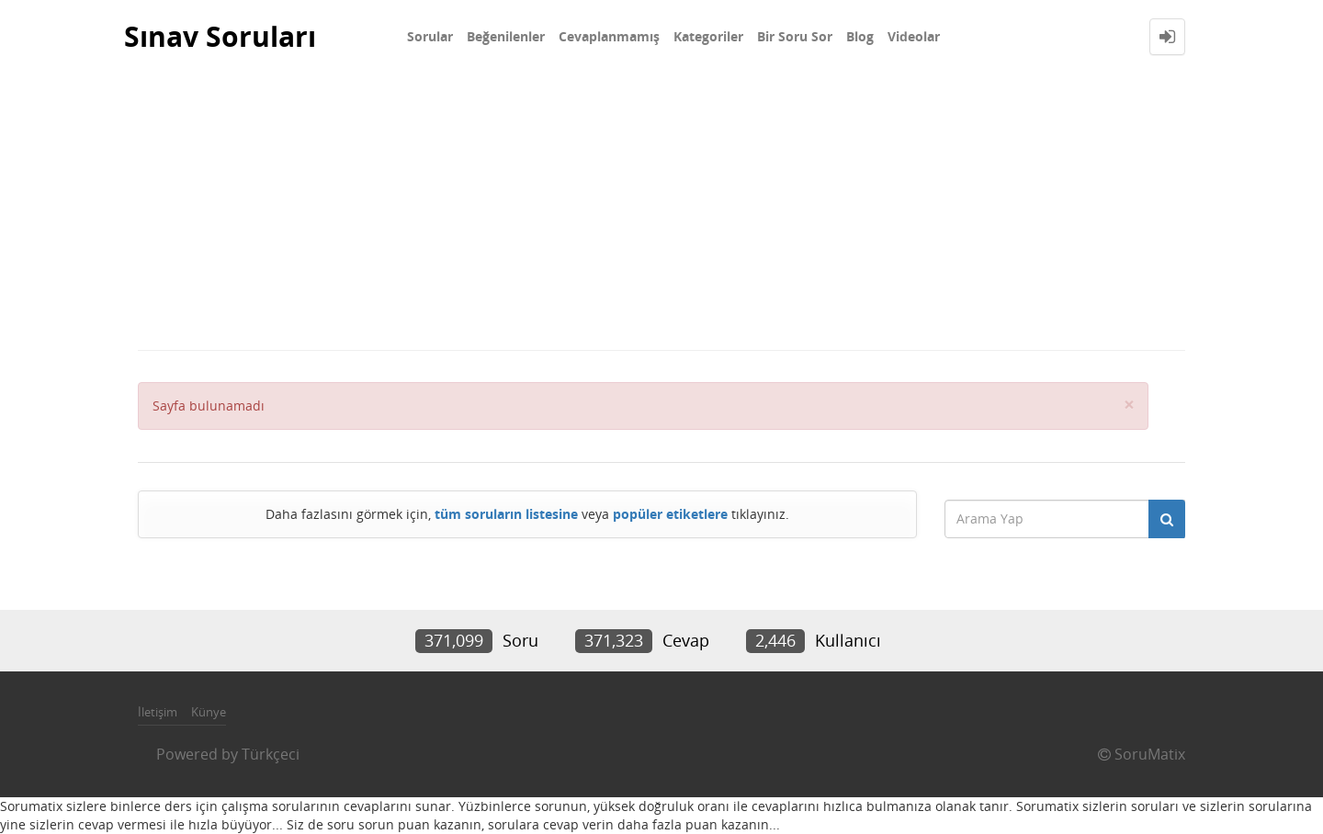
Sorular (430, 36)
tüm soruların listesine (506, 514)
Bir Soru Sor (794, 36)
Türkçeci (271, 754)
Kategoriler (708, 36)
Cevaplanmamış (609, 36)
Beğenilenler (506, 36)
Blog (860, 36)
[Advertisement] (661, 211)
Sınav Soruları (220, 36)
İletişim (157, 712)
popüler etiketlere (670, 514)
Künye (208, 712)
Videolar (914, 36)
